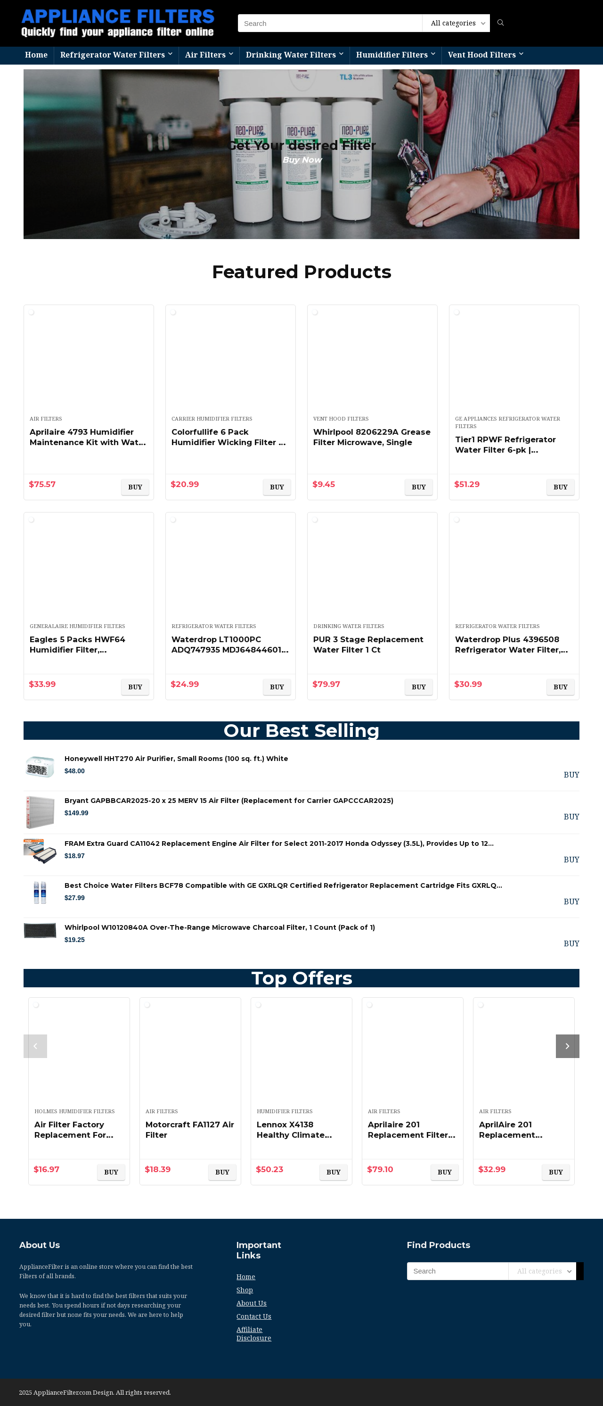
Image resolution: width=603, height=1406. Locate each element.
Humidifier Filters (392, 55)
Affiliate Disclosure (253, 1333)
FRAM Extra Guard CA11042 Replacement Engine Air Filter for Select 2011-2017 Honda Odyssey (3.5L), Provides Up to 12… (279, 843)
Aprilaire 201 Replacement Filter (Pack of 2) (411, 1134)
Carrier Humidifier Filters (212, 418)
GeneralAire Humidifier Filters (77, 625)
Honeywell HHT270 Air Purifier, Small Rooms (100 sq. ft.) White (176, 758)
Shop (244, 1289)
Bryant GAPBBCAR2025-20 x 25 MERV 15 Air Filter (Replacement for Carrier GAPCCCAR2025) (229, 800)
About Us (251, 1302)
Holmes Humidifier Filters (74, 1111)
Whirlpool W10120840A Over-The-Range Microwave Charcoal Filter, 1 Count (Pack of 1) (220, 927)
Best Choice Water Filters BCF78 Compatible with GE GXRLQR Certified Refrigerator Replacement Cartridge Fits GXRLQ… (283, 885)
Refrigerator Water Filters (112, 55)
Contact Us (253, 1316)
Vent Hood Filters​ (482, 55)
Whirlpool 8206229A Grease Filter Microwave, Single (369, 442)
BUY (135, 486)
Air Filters (205, 55)
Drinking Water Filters (291, 55)
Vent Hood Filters (341, 418)
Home (36, 55)
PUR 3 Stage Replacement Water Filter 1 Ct (371, 644)
